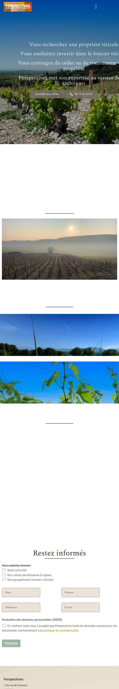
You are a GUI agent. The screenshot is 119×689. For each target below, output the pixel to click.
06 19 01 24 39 (85, 94)
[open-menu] (96, 6)
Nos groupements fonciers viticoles (30, 648)
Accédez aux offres (51, 94)
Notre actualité (16, 638)
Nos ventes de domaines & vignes (29, 643)
